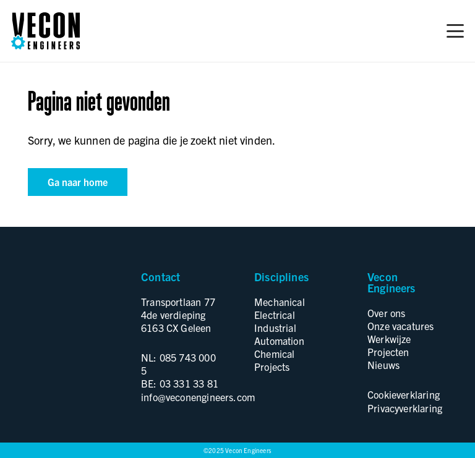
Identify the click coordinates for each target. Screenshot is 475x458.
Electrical (274, 314)
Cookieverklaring (403, 394)
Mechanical (279, 301)
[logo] (45, 30)
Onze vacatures (400, 326)
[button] (455, 31)
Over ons (386, 313)
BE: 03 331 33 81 (179, 383)
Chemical (274, 353)
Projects (271, 366)
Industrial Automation (279, 334)
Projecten (388, 352)
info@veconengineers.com (198, 397)
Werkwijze (389, 339)
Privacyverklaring (404, 408)
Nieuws (383, 364)
